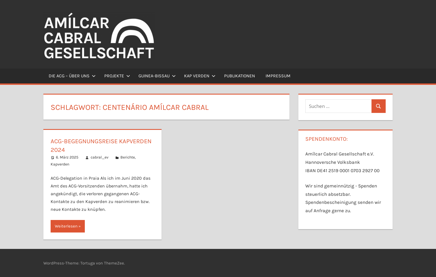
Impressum (278, 75)
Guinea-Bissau (157, 75)
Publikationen (239, 75)
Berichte (127, 157)
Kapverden (60, 164)
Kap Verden (199, 75)
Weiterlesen (66, 226)
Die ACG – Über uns (72, 75)
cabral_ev (99, 157)
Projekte (117, 75)
